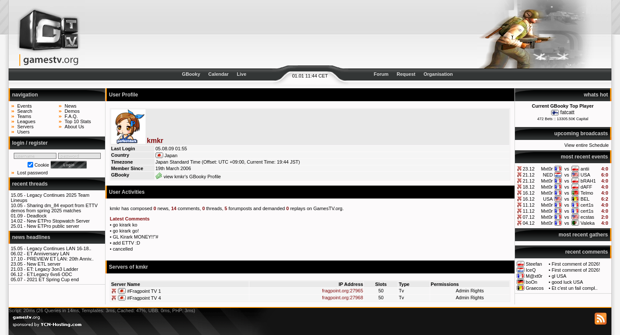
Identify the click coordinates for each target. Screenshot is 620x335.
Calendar (218, 74)
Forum (381, 74)
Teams (24, 116)
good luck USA (567, 282)
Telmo (586, 192)
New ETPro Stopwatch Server (58, 220)
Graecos (535, 288)
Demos (72, 111)
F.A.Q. (71, 116)
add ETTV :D (126, 242)
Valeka (587, 223)
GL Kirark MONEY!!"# (135, 236)
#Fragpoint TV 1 (144, 291)
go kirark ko (125, 224)
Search (24, 111)
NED (548, 174)
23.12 (529, 168)
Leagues (26, 121)
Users (23, 131)
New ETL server (43, 264)
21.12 (529, 174)
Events (24, 106)
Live (241, 74)
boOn (531, 282)
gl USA (559, 276)
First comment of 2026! (576, 264)
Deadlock (36, 215)
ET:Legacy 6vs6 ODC (49, 274)
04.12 (529, 223)
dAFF (586, 186)
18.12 (529, 186)
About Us (74, 126)
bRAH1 (587, 180)
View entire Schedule (586, 145)
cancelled (123, 248)
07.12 (529, 217)
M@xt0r (534, 276)
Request (406, 74)
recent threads (30, 184)
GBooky (191, 74)
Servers (25, 126)
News (71, 106)
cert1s (586, 205)
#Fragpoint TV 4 (144, 298)
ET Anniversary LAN (48, 253)
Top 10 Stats (78, 121)
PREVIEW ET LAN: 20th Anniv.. (60, 258)
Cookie (41, 165)
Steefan (534, 264)
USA (585, 174)
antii (584, 168)
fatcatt (567, 112)
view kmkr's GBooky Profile (188, 176)
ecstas (587, 217)
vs (566, 168)
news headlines (31, 237)
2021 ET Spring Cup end (53, 279)
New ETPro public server (53, 226)
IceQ (531, 270)
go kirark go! (126, 230)
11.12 (529, 205)
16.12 (529, 192)
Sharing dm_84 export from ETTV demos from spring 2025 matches (54, 208)
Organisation (438, 74)
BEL (584, 199)
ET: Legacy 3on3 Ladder (52, 269)
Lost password (32, 172)
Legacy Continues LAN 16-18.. (59, 248)
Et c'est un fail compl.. (575, 288)
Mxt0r (547, 168)
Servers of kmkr (128, 267)
